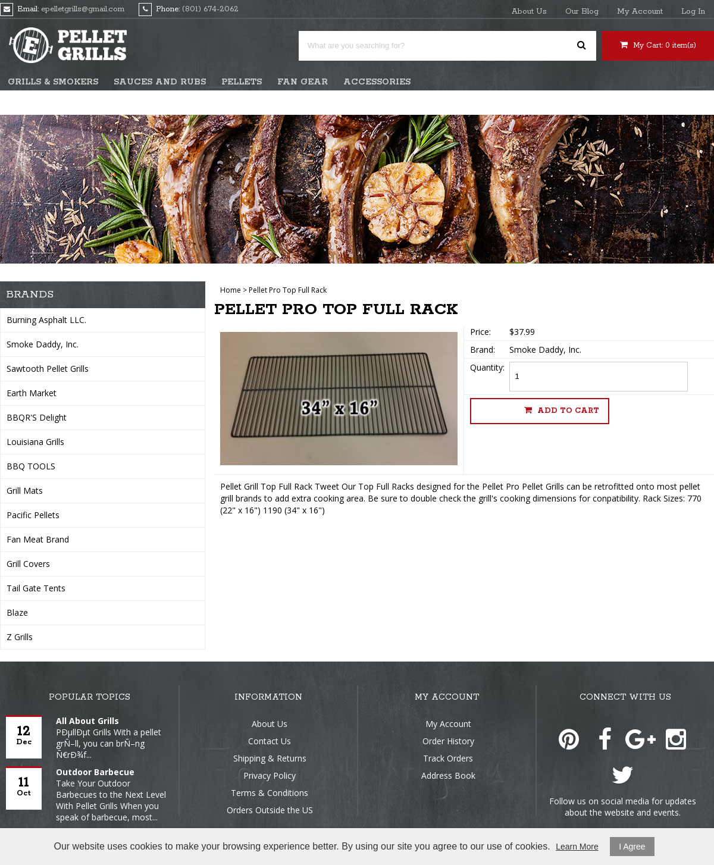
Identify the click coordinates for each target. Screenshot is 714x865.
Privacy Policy (269, 775)
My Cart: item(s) (658, 45)
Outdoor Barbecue (95, 772)
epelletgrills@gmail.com (82, 9)
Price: (480, 331)
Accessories (377, 82)
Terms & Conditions (269, 792)
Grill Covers (28, 563)
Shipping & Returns (269, 758)
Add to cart (561, 410)
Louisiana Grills (35, 441)
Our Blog (582, 12)
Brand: (482, 349)
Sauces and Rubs (160, 82)
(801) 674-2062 (210, 9)
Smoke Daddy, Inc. (43, 344)
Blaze (17, 612)
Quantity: (487, 367)
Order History (448, 741)
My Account (640, 12)
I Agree (632, 846)
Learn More (577, 846)
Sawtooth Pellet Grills (48, 368)
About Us (529, 12)
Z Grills (20, 637)
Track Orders (448, 758)
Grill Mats (25, 490)
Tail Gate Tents (36, 588)
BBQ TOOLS (31, 466)
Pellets (241, 82)
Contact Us (269, 741)
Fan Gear (302, 82)
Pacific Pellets (33, 515)
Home (230, 290)
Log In (693, 12)
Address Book (448, 775)
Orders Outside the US (270, 810)
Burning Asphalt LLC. (46, 319)
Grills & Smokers (53, 82)
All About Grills (87, 720)
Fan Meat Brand (38, 539)
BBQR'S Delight (37, 417)
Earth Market (32, 393)
